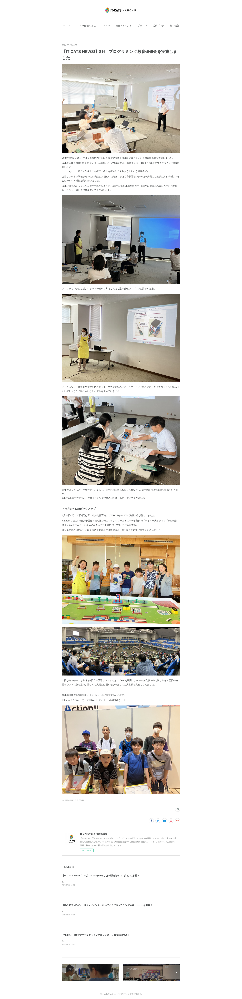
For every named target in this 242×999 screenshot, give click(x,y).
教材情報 (174, 25)
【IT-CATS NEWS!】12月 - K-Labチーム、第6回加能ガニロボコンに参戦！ (101, 875)
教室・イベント (124, 25)
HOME (66, 25)
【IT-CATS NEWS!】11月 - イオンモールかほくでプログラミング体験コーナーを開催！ (107, 905)
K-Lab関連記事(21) (69, 800)
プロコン (142, 25)
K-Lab (107, 25)
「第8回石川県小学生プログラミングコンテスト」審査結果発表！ (96, 935)
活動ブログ (158, 25)
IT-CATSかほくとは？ (87, 25)
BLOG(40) (80, 800)
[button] (66, 25)
